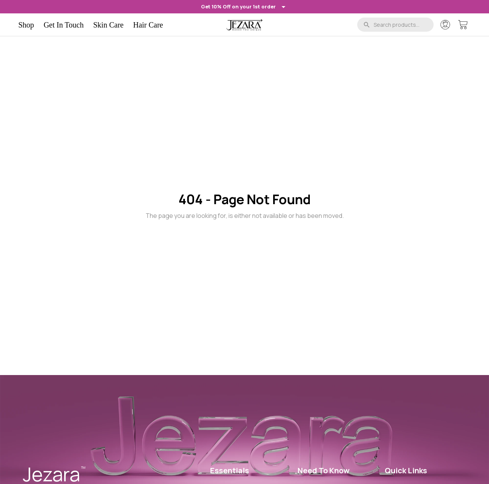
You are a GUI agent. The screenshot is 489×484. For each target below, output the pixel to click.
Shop (26, 25)
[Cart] (463, 24)
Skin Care (108, 25)
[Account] (445, 24)
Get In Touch (64, 25)
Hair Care (148, 25)
